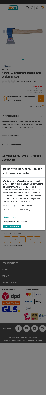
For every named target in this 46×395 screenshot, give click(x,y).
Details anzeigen (10, 217)
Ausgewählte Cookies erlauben (15, 222)
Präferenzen (26, 205)
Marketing (25, 209)
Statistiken (10, 209)
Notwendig (10, 205)
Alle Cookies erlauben (12, 226)
